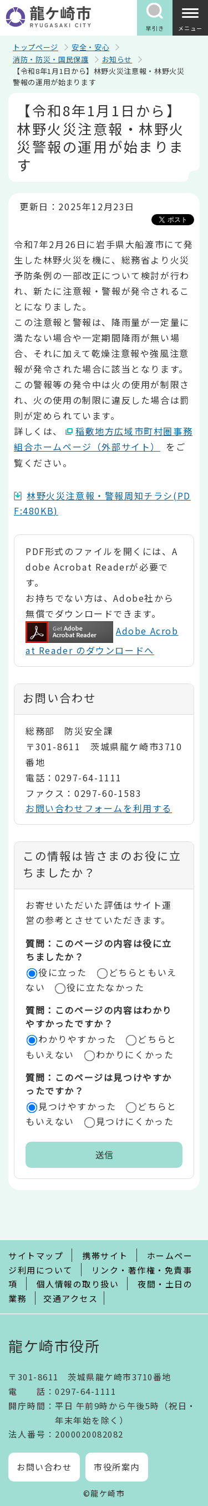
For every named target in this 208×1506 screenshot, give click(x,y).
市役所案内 (117, 1467)
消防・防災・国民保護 (51, 59)
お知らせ (117, 59)
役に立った (62, 972)
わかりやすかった (77, 1039)
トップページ (35, 47)
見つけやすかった (77, 1106)
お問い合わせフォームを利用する (99, 808)
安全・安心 (90, 47)
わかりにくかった (135, 1054)
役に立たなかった (106, 987)
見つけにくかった (135, 1121)
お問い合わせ (44, 1467)
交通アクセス (70, 1298)
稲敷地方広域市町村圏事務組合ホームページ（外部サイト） (103, 438)
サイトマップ (35, 1255)
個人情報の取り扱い (78, 1284)
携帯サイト (105, 1255)
